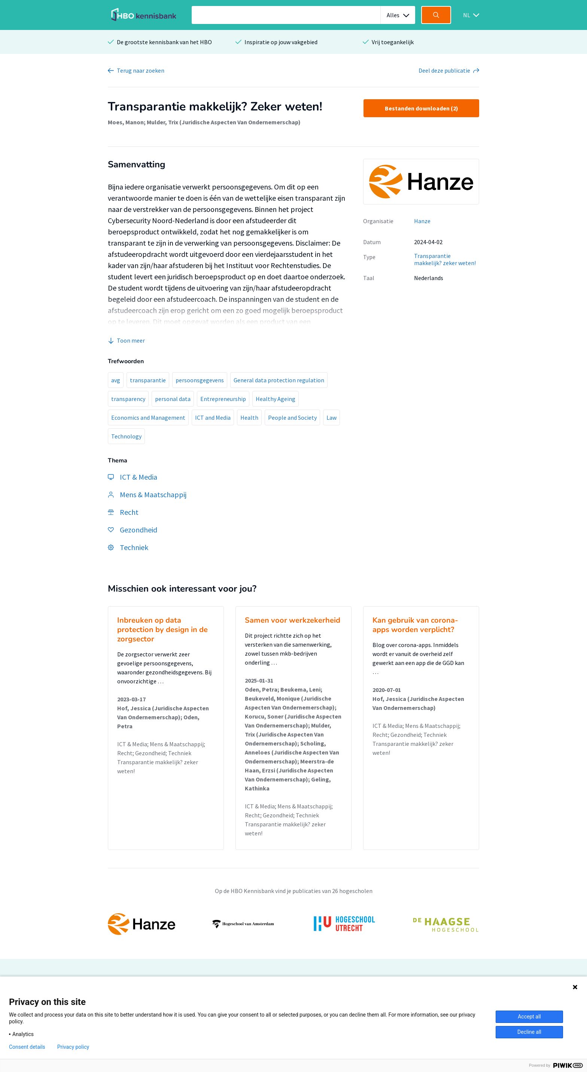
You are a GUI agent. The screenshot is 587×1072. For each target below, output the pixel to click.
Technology (126, 436)
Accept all (529, 1017)
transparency (128, 399)
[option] (293, 924)
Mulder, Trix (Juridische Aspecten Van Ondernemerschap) (224, 122)
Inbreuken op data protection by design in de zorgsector (162, 629)
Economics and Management (148, 417)
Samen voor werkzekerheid (292, 620)
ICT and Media (213, 417)
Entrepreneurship (223, 399)
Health (249, 417)
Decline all (529, 1032)
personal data (173, 399)
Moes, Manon (126, 122)
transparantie (148, 380)
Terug (140, 70)
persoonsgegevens (200, 380)
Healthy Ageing (275, 399)
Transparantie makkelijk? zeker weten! (445, 259)
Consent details (27, 1047)
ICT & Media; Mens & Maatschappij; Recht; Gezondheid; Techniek (161, 748)
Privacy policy (73, 1047)
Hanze (422, 221)
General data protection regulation (279, 380)
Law (331, 417)
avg (115, 380)
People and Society (292, 417)
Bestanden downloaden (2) (421, 108)
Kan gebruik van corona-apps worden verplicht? (415, 625)
